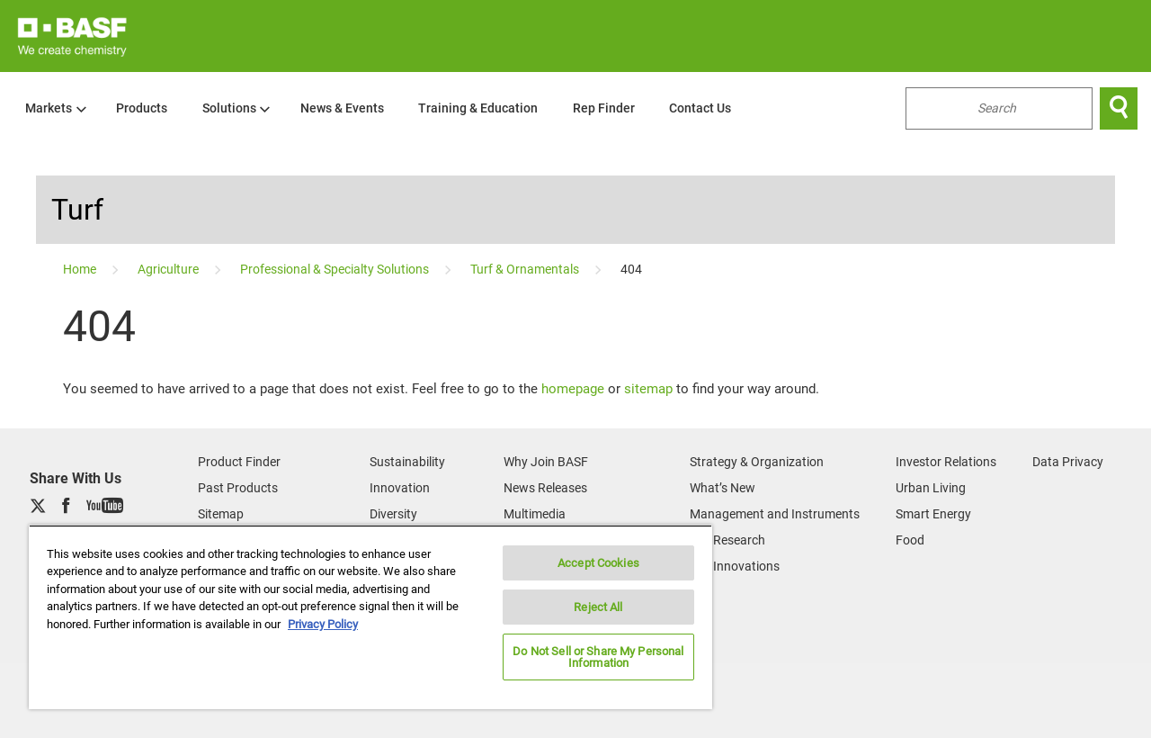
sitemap (648, 389)
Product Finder (239, 461)
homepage (572, 389)
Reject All (598, 607)
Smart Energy (933, 514)
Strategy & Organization (757, 461)
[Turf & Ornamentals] (526, 269)
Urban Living (931, 488)
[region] (370, 617)
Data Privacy (1067, 461)
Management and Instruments (775, 514)
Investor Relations (946, 461)
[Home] (81, 269)
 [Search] (1119, 108)
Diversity (393, 514)
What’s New (722, 488)
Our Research (727, 540)
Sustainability (407, 461)
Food (910, 540)
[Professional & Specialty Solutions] (336, 269)
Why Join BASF (546, 461)
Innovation (400, 488)
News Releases (545, 488)
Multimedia (535, 514)
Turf (77, 209)
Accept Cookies (598, 563)
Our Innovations (735, 566)
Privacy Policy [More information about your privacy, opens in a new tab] (323, 624)
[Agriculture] (169, 269)
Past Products (238, 488)
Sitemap (221, 514)
